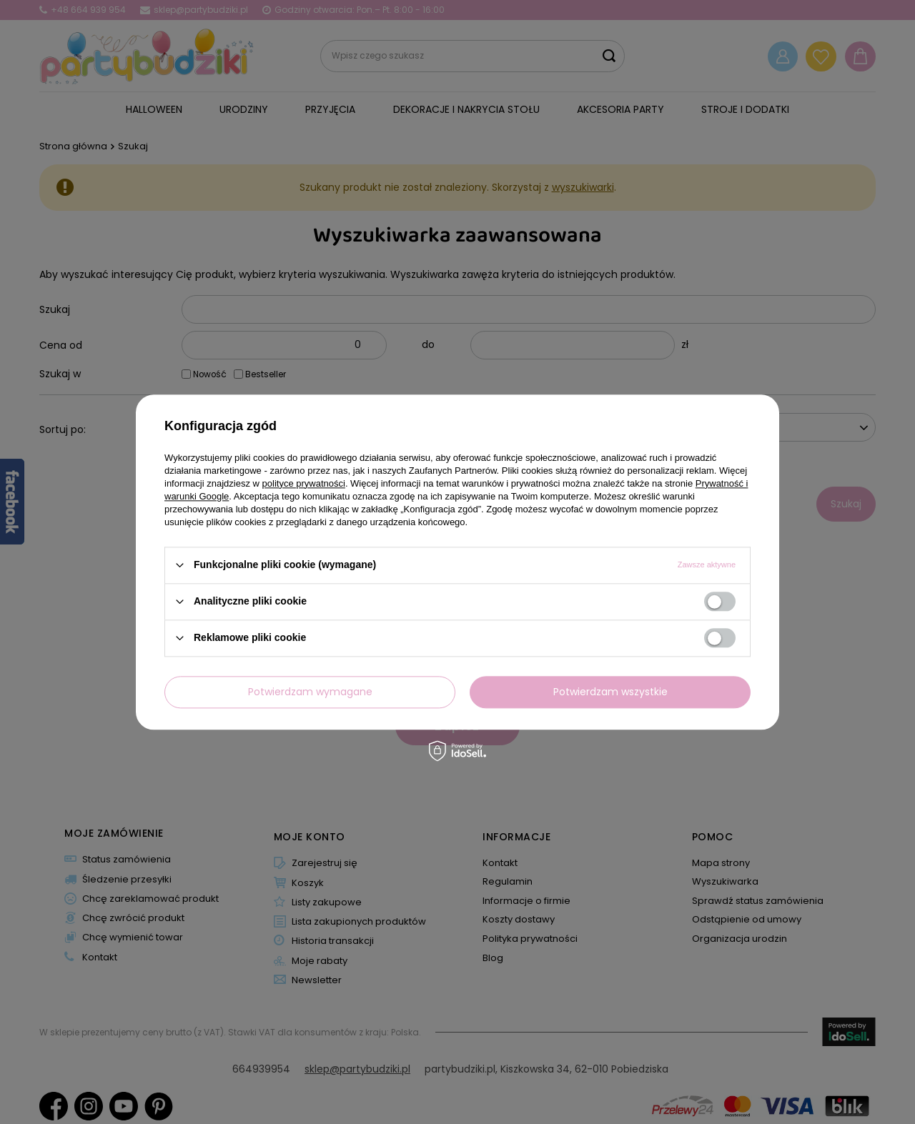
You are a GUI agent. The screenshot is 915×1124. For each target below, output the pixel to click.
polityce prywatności (303, 483)
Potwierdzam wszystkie (610, 692)
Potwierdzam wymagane (310, 692)
